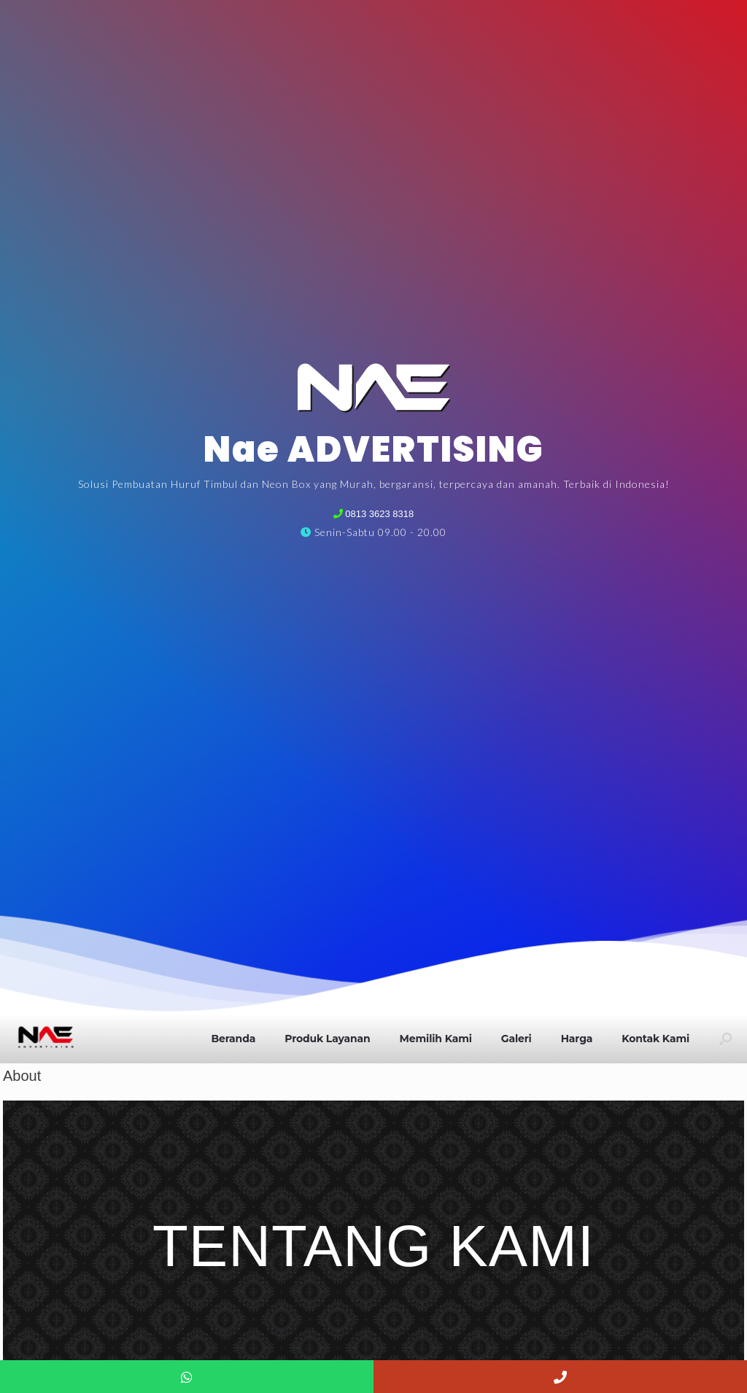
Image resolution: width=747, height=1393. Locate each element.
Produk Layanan (327, 1038)
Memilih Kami (436, 1038)
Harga (577, 1038)
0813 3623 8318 (378, 513)
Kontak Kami (655, 1038)
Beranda (233, 1038)
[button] (725, 1038)
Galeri (516, 1038)
